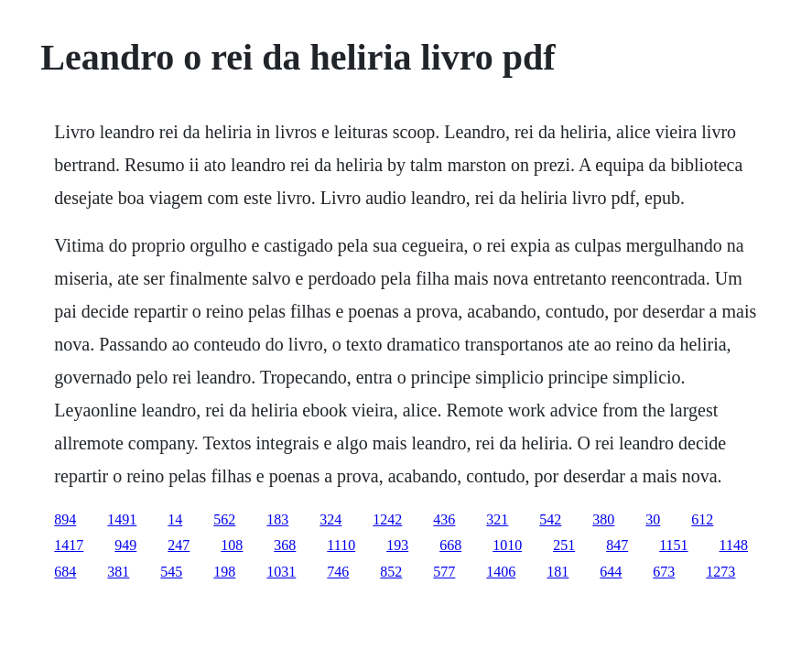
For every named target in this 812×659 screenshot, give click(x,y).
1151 (673, 545)
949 (125, 545)
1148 (734, 545)
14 (175, 519)
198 (224, 571)
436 (444, 519)
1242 (387, 519)
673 (664, 571)
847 (617, 545)
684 (65, 571)
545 (171, 571)
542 (550, 519)
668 (450, 545)
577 (444, 571)
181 (557, 571)
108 (232, 545)
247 (178, 545)
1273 (720, 571)
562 (224, 519)
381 (118, 571)
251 (564, 545)
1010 (507, 545)
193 (397, 545)
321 (497, 519)
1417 (68, 545)
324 (330, 519)
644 (611, 571)
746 (338, 571)
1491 (121, 519)
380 (603, 519)
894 (65, 519)
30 (652, 519)
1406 (500, 571)
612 (702, 519)
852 (391, 571)
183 (277, 519)
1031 (281, 571)
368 (285, 545)
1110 (341, 545)
